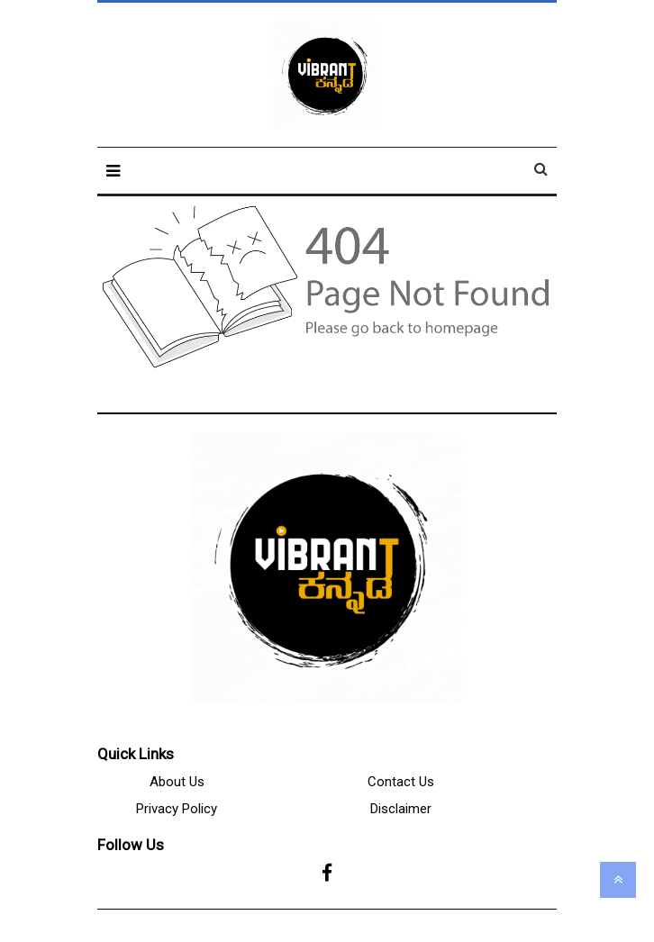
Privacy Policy (176, 809)
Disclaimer (400, 809)
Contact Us (401, 782)
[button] (113, 170)
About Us (177, 782)
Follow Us (130, 845)
